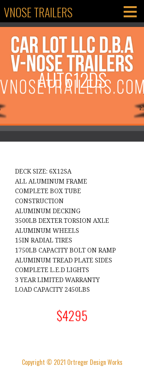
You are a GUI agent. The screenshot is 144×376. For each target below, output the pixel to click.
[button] (133, 12)
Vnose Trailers (38, 12)
